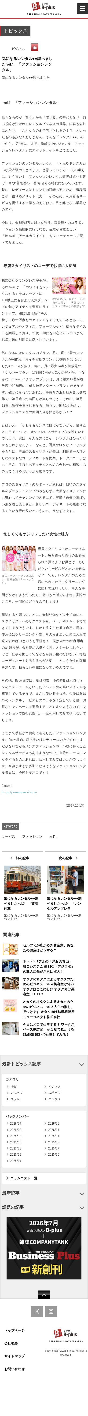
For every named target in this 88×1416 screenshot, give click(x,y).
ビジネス (18, 49)
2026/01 (53, 1130)
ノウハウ (16, 1093)
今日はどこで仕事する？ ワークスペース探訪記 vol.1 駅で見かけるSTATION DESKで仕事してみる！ (48, 1029)
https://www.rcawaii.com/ (19, 792)
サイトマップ (14, 1356)
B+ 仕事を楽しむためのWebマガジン (43, 9)
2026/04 (15, 1124)
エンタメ (54, 1099)
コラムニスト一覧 (24, 1178)
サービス (8, 836)
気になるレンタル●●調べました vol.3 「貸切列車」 (21, 903)
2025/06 (15, 1155)
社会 (13, 1087)
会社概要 (11, 1343)
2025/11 (53, 1136)
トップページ (14, 1330)
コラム (15, 1099)
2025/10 (15, 1142)
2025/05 (53, 1155)
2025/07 (53, 1148)
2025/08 (15, 1148)
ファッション (32, 836)
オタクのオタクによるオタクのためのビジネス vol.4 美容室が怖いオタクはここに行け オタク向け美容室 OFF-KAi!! (48, 986)
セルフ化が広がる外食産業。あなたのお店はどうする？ (48, 948)
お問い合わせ (14, 1369)
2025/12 (15, 1136)
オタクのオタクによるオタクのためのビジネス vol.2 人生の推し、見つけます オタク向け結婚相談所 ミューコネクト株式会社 (48, 1009)
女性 (53, 836)
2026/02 (15, 1130)
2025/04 (15, 1161)
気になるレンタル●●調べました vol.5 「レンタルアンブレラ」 (64, 903)
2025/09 (53, 1142)
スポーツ (54, 1093)
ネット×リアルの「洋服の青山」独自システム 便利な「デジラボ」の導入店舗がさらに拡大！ (48, 966)
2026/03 (53, 1124)
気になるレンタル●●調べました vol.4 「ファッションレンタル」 (27, 64)
